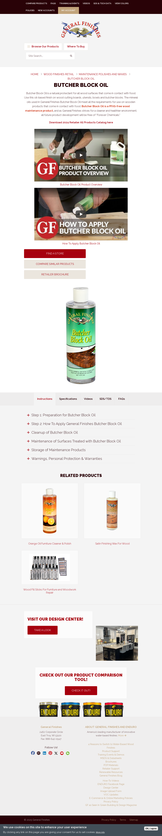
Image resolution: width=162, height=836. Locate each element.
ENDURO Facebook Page (111, 784)
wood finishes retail (59, 74)
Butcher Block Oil (81, 78)
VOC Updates (111, 794)
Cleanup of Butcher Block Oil (54, 432)
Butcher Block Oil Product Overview (81, 184)
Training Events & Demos (111, 754)
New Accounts (46, 10)
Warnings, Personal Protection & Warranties (66, 459)
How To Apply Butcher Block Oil (81, 243)
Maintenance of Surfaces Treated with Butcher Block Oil (76, 441)
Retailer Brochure (55, 274)
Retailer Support (111, 768)
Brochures (111, 761)
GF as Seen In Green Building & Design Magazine (111, 805)
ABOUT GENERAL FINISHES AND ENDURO (111, 727)
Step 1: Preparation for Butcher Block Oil (63, 415)
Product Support (111, 751)
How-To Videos (111, 780)
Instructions (44, 398)
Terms (123, 819)
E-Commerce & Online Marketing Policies (111, 798)
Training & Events (69, 3)
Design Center (110, 787)
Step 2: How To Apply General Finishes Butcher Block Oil (76, 424)
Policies (30, 10)
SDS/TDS (105, 398)
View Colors (122, 3)
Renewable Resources (111, 772)
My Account (68, 10)
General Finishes (81, 29)
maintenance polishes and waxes (103, 74)
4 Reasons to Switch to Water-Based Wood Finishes (111, 746)
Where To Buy (76, 46)
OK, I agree (151, 828)
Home (34, 74)
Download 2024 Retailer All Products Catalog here (81, 122)
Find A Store (55, 253)
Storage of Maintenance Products (58, 450)
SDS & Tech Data (102, 3)
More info (100, 832)
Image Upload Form (111, 791)
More (122, 735)
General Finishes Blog (111, 775)
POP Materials (111, 765)
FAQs (53, 3)
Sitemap (133, 819)
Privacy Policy (111, 801)
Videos (86, 3)
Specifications (68, 398)
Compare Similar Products (55, 264)
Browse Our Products (43, 46)
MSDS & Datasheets (111, 758)
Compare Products (36, 3)
